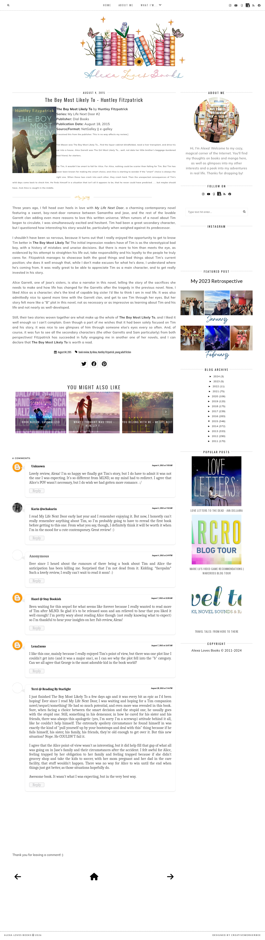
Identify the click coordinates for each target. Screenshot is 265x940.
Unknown (38, 466)
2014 (215, 426)
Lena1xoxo (38, 646)
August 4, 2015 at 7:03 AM (162, 465)
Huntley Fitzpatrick (106, 352)
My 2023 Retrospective (217, 281)
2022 (216, 386)
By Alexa (93, 352)
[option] (40, 412)
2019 (215, 401)
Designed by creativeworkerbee (236, 935)
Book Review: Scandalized (41, 422)
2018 (215, 406)
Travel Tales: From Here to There (216, 631)
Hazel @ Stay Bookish (46, 599)
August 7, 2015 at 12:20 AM (161, 598)
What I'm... (149, 5)
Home (107, 5)
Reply (37, 491)
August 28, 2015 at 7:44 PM (161, 688)
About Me (126, 5)
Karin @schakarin (44, 509)
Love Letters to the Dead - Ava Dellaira (216, 510)
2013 (215, 431)
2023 (216, 381)
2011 (215, 441)
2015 (215, 421)
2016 (215, 416)
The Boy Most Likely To (74, 109)
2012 (215, 436)
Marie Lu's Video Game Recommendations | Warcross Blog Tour (217, 570)
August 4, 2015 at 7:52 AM (162, 508)
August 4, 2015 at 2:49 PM (162, 555)
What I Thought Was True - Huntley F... (94, 423)
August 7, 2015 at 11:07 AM (161, 646)
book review (83, 352)
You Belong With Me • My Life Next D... (147, 423)
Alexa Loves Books (17, 935)
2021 (216, 391)
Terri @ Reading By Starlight (51, 689)
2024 (216, 376)
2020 (215, 396)
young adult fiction (123, 352)
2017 (215, 411)
